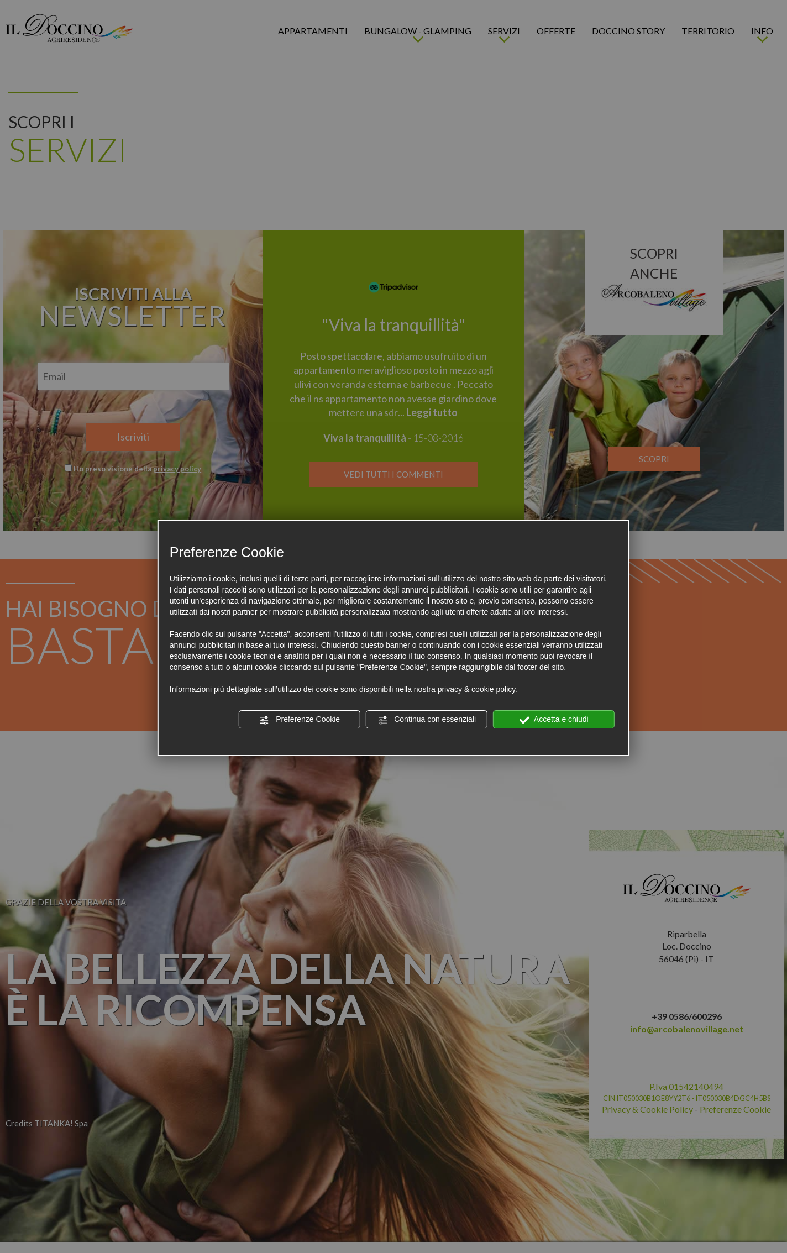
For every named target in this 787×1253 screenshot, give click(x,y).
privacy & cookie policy (477, 689)
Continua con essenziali (426, 720)
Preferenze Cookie (299, 720)
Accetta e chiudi (554, 720)
